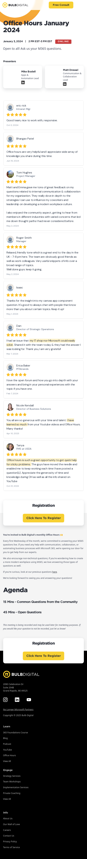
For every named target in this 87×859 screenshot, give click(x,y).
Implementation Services (16, 787)
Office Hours (9, 755)
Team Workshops (12, 781)
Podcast (7, 743)
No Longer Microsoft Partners (18, 709)
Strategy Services (12, 775)
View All (7, 761)
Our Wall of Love (11, 824)
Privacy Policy (10, 841)
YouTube (7, 749)
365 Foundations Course (15, 732)
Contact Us (8, 835)
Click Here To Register (43, 518)
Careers (7, 830)
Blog (5, 738)
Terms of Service (11, 847)
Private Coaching (11, 793)
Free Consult (61, 5)
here (54, 571)
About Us (8, 818)
